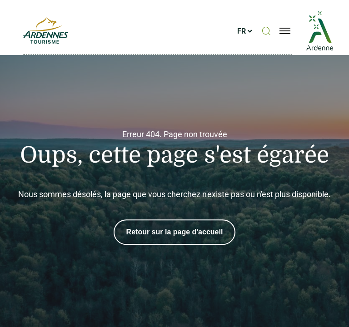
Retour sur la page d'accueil (174, 232)
